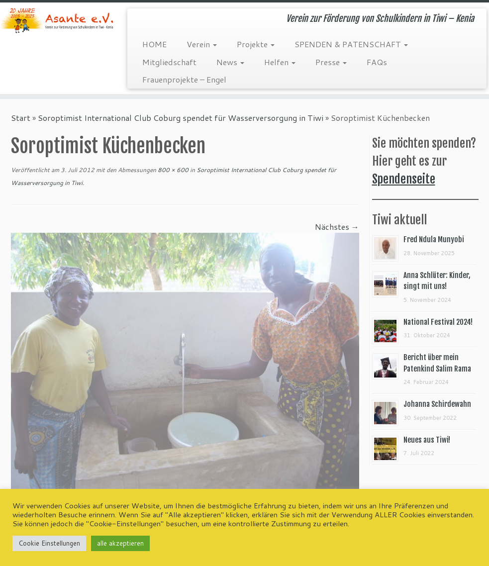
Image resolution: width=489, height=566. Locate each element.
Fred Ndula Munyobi (433, 239)
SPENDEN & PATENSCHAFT (351, 44)
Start (20, 117)
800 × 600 (172, 170)
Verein (202, 44)
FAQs (377, 62)
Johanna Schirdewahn (437, 404)
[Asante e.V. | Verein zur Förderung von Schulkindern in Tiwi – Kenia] (57, 20)
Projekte (256, 44)
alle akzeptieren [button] (120, 543)
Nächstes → (337, 226)
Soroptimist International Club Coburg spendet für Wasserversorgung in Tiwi (180, 117)
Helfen (279, 62)
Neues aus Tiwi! (426, 440)
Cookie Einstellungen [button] (49, 543)
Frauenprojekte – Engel (184, 79)
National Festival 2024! (438, 322)
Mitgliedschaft (169, 62)
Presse (331, 62)
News (230, 62)
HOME (154, 44)
